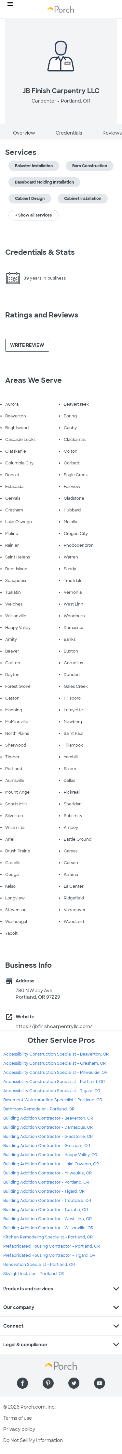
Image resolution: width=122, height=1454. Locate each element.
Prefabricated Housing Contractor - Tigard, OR (49, 1255)
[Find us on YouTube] (99, 1383)
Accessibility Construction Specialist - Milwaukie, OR (55, 1072)
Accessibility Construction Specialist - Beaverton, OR (56, 1054)
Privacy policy (19, 1429)
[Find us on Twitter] (73, 1383)
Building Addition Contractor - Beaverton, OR (48, 1118)
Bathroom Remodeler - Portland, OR (39, 1109)
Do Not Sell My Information (33, 1440)
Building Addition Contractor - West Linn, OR (47, 1218)
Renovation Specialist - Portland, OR (39, 1264)
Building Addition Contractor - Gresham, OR (46, 1145)
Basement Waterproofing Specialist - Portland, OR (52, 1100)
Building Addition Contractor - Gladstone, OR (48, 1136)
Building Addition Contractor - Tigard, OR (44, 1191)
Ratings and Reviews (41, 315)
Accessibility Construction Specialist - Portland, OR (54, 1081)
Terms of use (17, 1418)
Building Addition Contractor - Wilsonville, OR (48, 1228)
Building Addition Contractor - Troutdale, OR (47, 1200)
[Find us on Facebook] (22, 1383)
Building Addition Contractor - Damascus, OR (48, 1127)
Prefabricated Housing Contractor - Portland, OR (51, 1246)
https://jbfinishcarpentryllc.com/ (54, 1026)
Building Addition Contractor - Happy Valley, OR (50, 1154)
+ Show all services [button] (33, 215)
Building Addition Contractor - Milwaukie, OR (47, 1173)
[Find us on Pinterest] (48, 1383)
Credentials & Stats (40, 252)
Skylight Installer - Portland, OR (33, 1273)
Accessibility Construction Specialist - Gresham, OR (54, 1063)
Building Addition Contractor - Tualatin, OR (45, 1209)
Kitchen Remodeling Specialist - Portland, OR (48, 1237)
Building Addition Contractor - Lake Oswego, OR (51, 1164)
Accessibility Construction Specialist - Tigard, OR (51, 1090)
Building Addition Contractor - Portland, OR (46, 1182)
